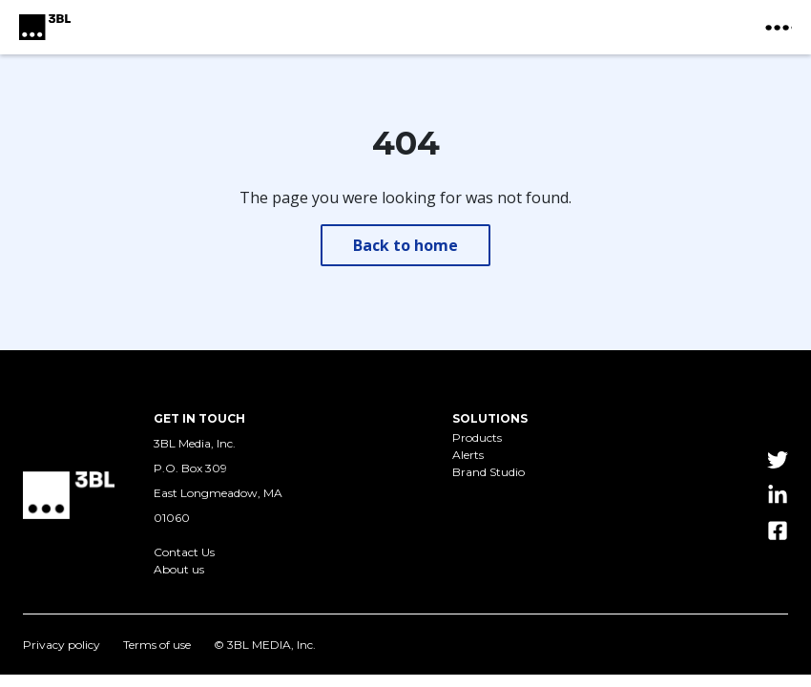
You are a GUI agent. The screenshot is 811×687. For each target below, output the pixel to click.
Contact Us (184, 552)
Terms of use (157, 645)
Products (477, 438)
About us (179, 569)
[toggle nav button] (778, 27)
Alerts (468, 455)
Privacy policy (61, 645)
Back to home (405, 245)
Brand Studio (488, 472)
